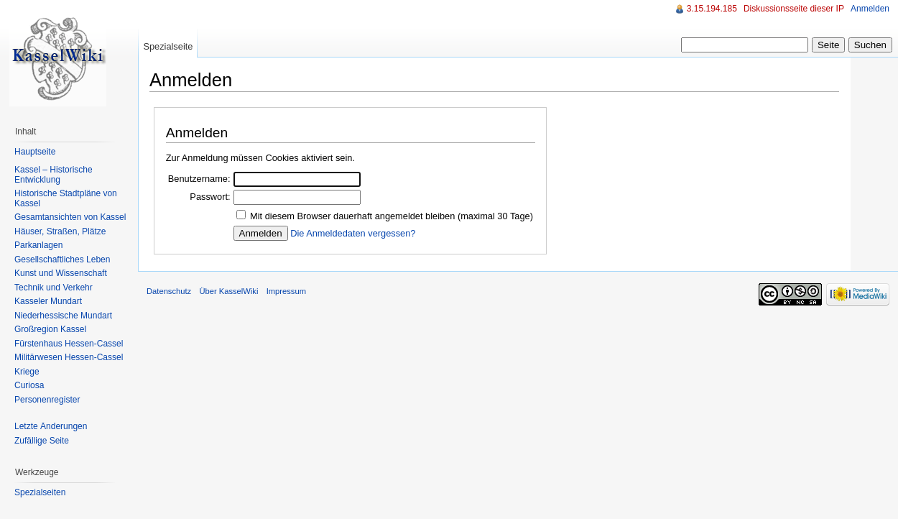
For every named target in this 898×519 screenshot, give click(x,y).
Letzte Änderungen (50, 426)
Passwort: (210, 196)
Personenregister (47, 400)
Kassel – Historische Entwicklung (53, 175)
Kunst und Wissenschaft (60, 273)
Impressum (286, 291)
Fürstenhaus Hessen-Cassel (68, 344)
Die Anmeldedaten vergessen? (352, 233)
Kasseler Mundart (48, 301)
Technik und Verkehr (53, 288)
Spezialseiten (39, 492)
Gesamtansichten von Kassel (70, 217)
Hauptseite (34, 152)
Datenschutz (169, 291)
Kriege (27, 372)
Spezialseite (168, 46)
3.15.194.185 (712, 9)
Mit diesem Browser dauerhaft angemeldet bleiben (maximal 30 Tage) (391, 216)
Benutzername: (199, 178)
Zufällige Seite (41, 441)
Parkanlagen (38, 245)
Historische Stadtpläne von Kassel (65, 198)
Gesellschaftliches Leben (62, 259)
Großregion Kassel (50, 329)
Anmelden (870, 9)
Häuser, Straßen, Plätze (60, 231)
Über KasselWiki (228, 291)
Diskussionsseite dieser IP (794, 9)
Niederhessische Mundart (63, 316)
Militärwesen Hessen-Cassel (68, 357)
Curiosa (29, 385)
